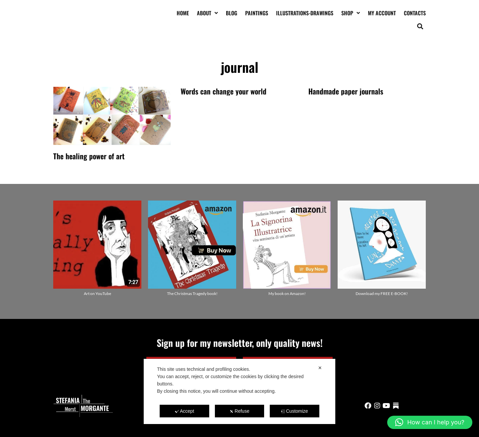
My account (382, 13)
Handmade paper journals (345, 91)
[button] (420, 26)
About (207, 13)
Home (183, 13)
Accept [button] (184, 411)
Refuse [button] (239, 411)
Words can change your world (223, 91)
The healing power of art (89, 156)
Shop (350, 13)
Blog (231, 13)
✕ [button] (320, 367)
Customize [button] (294, 411)
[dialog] (239, 391)
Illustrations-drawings (304, 13)
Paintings (256, 13)
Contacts (415, 13)
